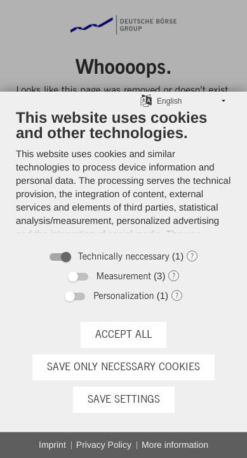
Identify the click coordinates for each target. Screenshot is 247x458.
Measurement (124, 276)
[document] (123, 175)
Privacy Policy (103, 445)
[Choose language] (146, 101)
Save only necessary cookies (123, 367)
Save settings (124, 399)
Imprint (52, 445)
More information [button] (175, 445)
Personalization (123, 296)
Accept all (123, 335)
